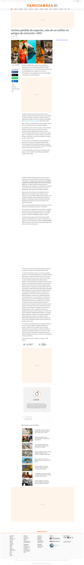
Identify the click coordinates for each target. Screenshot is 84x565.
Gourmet (21, 9)
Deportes (55, 9)
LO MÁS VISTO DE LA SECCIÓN (62, 40)
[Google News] (29, 344)
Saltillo (36, 9)
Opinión (41, 9)
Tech (69, 9)
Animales (14, 86)
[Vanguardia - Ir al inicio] (42, 5)
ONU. (42, 147)
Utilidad (61, 9)
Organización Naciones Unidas (31, 121)
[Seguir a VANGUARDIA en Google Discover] (14, 36)
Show (51, 9)
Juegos (15, 9)
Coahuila (31, 9)
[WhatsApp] (44, 344)
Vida (65, 9)
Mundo (46, 9)
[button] (11, 9)
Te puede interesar (28, 418)
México (26, 9)
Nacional (13, 38)
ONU (13, 91)
